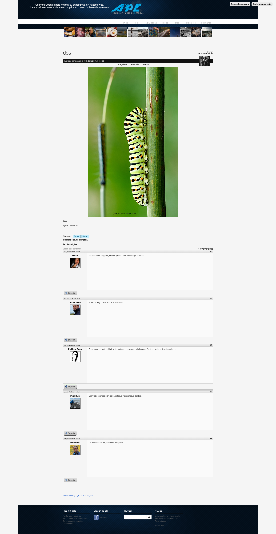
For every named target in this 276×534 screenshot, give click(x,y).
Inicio (125, 23)
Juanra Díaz (75, 443)
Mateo (75, 256)
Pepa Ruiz (75, 396)
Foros (176, 23)
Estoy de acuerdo (240, 3)
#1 (211, 252)
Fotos (137, 23)
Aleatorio (135, 64)
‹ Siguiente (122, 64)
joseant (78, 61)
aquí (162, 525)
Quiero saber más (262, 3)
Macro (85, 236)
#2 (211, 298)
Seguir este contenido (72, 249)
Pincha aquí (67, 516)
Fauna (76, 236)
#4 (211, 392)
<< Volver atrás (205, 53)
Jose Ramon (75, 302)
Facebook (103, 517)
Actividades (151, 23)
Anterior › (146, 64)
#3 (211, 345)
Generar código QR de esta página (78, 495)
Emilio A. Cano (75, 349)
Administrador (160, 521)
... (69, 37)
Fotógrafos (190, 23)
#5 (211, 439)
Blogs (165, 23)
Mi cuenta (206, 23)
